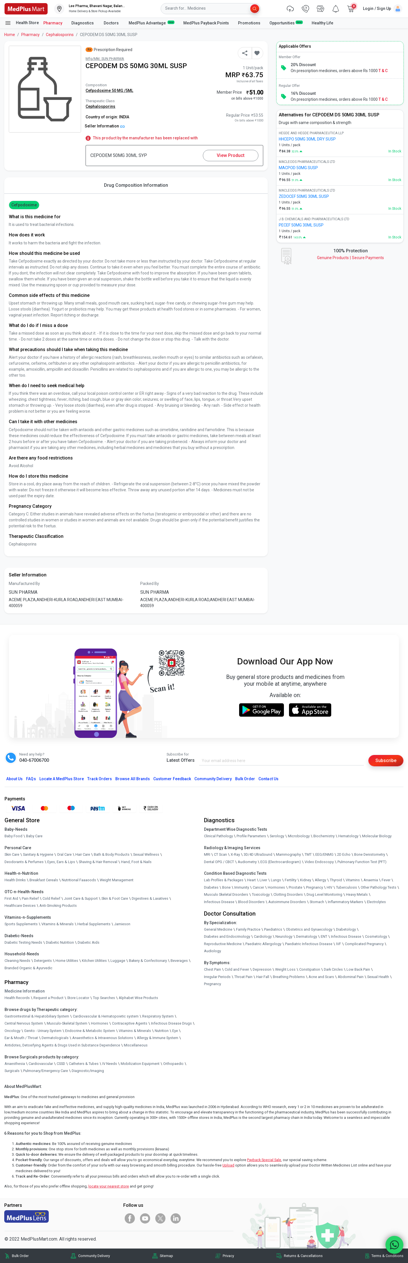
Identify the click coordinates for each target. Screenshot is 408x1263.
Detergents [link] (43, 960)
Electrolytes (376, 902)
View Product (231, 155)
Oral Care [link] (64, 854)
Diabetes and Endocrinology (227, 936)
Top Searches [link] (104, 998)
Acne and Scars (321, 977)
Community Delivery (213, 779)
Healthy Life (322, 23)
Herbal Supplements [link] (93, 924)
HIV (329, 887)
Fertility (290, 880)
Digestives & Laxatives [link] (150, 898)
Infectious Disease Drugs (171, 1023)
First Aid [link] (11, 898)
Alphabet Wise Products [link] (138, 998)
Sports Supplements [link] (21, 924)
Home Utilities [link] (67, 960)
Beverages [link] (179, 960)
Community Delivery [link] (94, 1256)
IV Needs (109, 1063)
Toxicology (261, 894)
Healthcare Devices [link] (20, 905)
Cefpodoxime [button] (24, 205)
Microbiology (299, 836)
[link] (26, 8)
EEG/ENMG (324, 854)
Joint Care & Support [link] (81, 898)
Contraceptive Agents (129, 1023)
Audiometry (247, 862)
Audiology (212, 951)
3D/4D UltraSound (258, 854)
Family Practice (248, 929)
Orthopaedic (173, 1063)
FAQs (31, 779)
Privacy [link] (228, 1256)
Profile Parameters (251, 836)
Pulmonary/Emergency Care (45, 1071)
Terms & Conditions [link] (387, 1256)
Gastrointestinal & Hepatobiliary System (37, 1016)
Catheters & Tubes (84, 1063)
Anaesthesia (15, 1063)
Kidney (305, 880)
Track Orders (99, 779)
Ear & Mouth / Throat (21, 1038)
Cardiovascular (41, 1063)
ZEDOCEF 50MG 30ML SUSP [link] (304, 196)
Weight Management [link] (116, 880)
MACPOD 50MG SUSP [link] (298, 167)
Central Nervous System (24, 1023)
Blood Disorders (251, 902)
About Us (14, 779)
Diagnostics (83, 23)
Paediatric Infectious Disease (308, 944)
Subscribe (385, 760)
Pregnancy (314, 887)
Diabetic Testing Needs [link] (23, 942)
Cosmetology (376, 936)
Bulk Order (245, 779)
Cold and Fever (237, 969)
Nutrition (162, 1031)
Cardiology (263, 936)
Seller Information (105, 126)
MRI (207, 854)
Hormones (99, 1023)
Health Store (22, 23)
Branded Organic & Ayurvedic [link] (28, 968)
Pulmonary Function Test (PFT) (361, 862)
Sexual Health (378, 977)
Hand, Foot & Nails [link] (136, 862)
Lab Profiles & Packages (223, 880)
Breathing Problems (289, 977)
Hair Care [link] (82, 854)
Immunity (241, 887)
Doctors (112, 23)
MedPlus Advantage (151, 22)
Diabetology (346, 929)
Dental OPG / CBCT (219, 862)
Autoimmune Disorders (287, 902)
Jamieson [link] (122, 924)
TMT (308, 854)
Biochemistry (324, 836)
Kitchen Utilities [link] (94, 960)
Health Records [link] (17, 998)
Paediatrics (273, 929)
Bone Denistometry (369, 854)
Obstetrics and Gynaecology (309, 929)
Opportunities (285, 22)
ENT (324, 936)
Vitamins (353, 880)
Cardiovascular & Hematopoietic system (106, 1016)
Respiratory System (158, 1016)
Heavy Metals (357, 894)
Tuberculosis (346, 887)
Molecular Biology (377, 836)
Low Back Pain (358, 969)
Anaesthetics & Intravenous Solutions (102, 1038)
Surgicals (12, 1071)
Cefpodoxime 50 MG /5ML (109, 90)
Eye (175, 1031)
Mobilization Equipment (140, 1063)
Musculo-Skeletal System (67, 1023)
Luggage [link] (117, 960)
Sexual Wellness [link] (146, 854)
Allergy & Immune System (157, 1038)
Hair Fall (262, 977)
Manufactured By (24, 583)
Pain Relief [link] (30, 898)
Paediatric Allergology (263, 944)
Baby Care (34, 836)
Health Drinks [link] (15, 880)
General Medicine (218, 929)
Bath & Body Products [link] (111, 854)
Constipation (309, 969)
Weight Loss (285, 969)
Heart (251, 880)
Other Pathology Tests (378, 887)
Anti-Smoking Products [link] (58, 905)
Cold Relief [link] (51, 898)
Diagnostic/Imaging (88, 1071)
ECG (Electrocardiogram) (280, 862)
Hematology (348, 836)
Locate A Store (61, 779)
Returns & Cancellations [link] (303, 1256)
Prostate (295, 887)
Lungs (276, 880)
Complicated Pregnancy (364, 944)
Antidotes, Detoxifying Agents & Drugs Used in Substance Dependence (62, 1045)
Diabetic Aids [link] (88, 942)
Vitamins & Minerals (135, 1031)
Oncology (12, 1031)
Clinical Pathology (218, 836)
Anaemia (371, 880)
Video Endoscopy (319, 862)
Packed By (149, 583)
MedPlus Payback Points (206, 23)
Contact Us (268, 779)
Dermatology (306, 936)
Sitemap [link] (166, 1256)
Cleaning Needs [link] (17, 960)
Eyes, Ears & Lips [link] (61, 862)
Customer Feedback (172, 779)
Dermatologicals (55, 1038)
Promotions (249, 23)
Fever (386, 880)
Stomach (317, 902)
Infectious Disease (219, 902)
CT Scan (220, 854)
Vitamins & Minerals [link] (57, 924)
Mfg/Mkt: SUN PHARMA (105, 58)
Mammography (288, 854)
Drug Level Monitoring (324, 894)
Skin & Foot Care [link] (114, 898)
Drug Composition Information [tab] (136, 185)
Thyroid (336, 880)
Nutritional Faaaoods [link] (79, 880)
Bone (226, 887)
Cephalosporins (60, 34)
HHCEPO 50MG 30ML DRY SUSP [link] (307, 139)
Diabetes (211, 887)
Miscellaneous (136, 1045)
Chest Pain (212, 969)
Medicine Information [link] (25, 991)
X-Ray (235, 854)
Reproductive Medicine (223, 944)
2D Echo (343, 854)
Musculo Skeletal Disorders (226, 894)
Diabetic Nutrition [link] (60, 942)
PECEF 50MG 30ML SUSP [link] (301, 225)
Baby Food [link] (13, 836)
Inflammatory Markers (345, 902)
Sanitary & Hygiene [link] (38, 854)
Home (9, 34)
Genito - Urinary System (42, 1031)
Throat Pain (243, 977)
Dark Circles (333, 969)
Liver (263, 880)
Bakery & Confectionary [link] (148, 960)
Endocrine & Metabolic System (90, 1031)
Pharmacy (52, 23)
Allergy (320, 880)
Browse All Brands (132, 779)
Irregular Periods (217, 977)
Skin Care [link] (12, 854)
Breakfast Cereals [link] (43, 880)
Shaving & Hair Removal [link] (98, 862)
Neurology (283, 936)
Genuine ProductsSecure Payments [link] (350, 257)
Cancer (258, 887)
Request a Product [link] (48, 998)
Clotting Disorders (288, 894)
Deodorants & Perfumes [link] (24, 862)
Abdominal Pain (351, 977)
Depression (262, 969)
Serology (277, 836)
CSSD (61, 1063)
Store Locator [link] (78, 998)
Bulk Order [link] (20, 1256)
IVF (338, 944)
